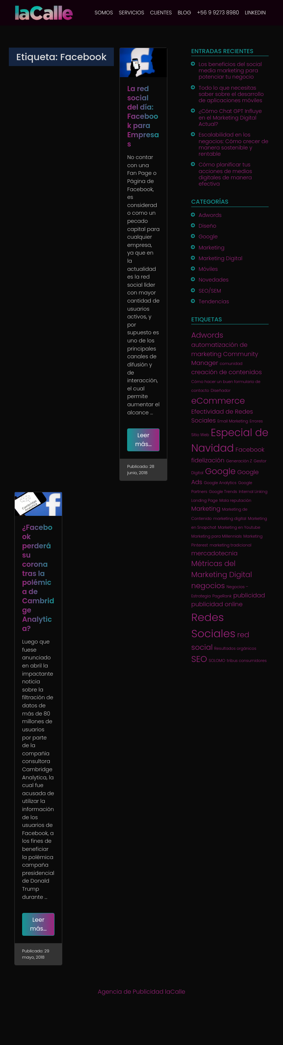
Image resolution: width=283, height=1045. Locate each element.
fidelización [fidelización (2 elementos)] (207, 460)
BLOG (184, 12)
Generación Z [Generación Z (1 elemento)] (239, 461)
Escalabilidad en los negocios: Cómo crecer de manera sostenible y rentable (233, 144)
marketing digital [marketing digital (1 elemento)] (229, 518)
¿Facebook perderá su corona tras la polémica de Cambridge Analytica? (38, 578)
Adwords (210, 215)
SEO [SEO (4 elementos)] (199, 659)
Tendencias (214, 301)
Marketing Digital (220, 258)
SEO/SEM (210, 290)
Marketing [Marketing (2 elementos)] (205, 508)
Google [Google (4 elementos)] (220, 471)
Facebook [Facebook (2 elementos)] (250, 449)
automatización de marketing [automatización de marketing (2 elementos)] (219, 349)
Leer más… (143, 439)
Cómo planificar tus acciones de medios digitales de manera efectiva (225, 174)
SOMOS (104, 12)
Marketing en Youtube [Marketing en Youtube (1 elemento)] (239, 527)
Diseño (207, 226)
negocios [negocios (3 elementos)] (208, 585)
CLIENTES (161, 12)
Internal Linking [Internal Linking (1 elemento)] (253, 491)
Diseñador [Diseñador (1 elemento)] (221, 390)
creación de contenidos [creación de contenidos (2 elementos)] (226, 372)
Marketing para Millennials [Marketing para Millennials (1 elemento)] (216, 536)
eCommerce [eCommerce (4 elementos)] (218, 401)
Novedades (213, 279)
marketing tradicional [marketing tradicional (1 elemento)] (230, 545)
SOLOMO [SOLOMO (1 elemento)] (217, 660)
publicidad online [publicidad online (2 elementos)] (216, 604)
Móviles (208, 269)
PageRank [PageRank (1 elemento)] (221, 596)
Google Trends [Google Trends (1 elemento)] (223, 491)
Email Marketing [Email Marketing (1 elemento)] (232, 421)
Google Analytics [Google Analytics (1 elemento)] (220, 483)
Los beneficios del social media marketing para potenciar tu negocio (230, 71)
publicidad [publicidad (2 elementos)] (249, 595)
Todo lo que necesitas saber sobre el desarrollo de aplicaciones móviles (231, 94)
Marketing (211, 247)
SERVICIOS (131, 12)
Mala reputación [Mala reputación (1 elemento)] (235, 500)
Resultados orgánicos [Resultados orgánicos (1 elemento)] (235, 648)
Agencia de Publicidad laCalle (141, 991)
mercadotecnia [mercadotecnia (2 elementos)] (214, 553)
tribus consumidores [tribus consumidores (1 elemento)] (247, 660)
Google (208, 236)
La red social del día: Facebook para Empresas (143, 116)
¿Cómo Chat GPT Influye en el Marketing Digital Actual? (230, 117)
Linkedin (255, 12)
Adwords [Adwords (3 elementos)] (207, 335)
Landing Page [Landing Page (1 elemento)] (204, 500)
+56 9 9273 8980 (218, 12)
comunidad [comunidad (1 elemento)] (231, 363)
